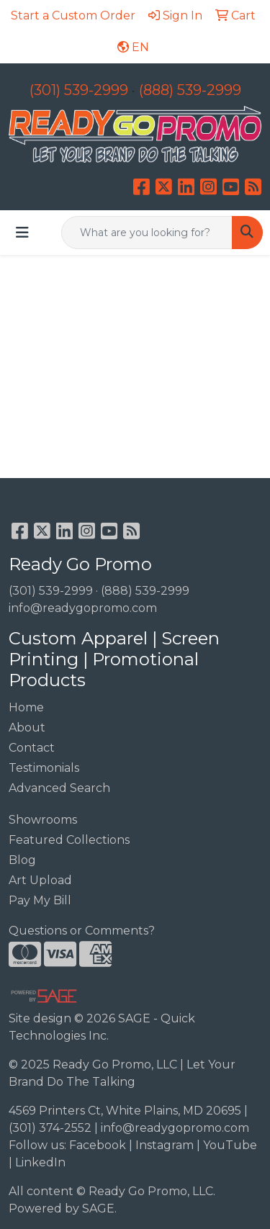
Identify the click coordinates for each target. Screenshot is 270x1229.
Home (26, 707)
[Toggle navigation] (22, 232)
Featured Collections (69, 840)
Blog (22, 860)
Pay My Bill (40, 900)
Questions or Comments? (82, 930)
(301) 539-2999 (79, 90)
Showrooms (43, 820)
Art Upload (40, 880)
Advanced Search (59, 788)
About (27, 727)
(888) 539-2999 (190, 90)
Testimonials (44, 768)
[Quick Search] (147, 232)
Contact (32, 748)
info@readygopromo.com (83, 608)
